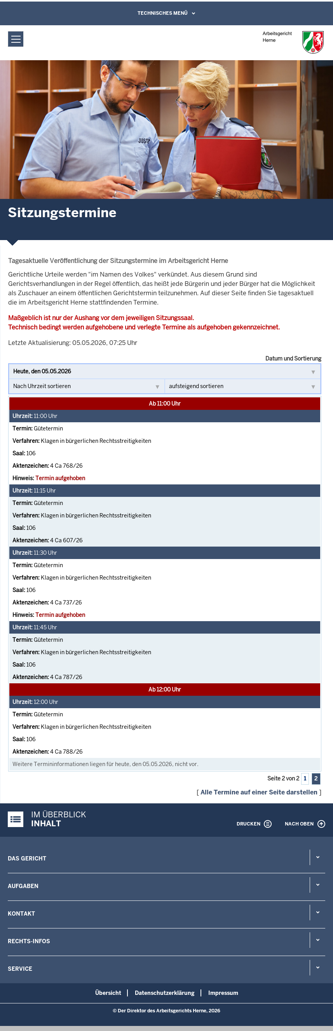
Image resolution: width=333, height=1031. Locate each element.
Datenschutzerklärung (165, 992)
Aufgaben (23, 886)
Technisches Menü (163, 13)
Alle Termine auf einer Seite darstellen (258, 792)
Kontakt (21, 913)
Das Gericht (27, 858)
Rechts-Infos (29, 941)
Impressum (223, 992)
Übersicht (108, 992)
